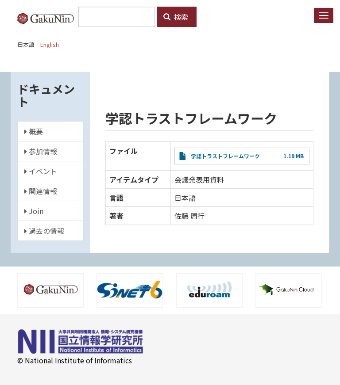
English (49, 44)
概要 (33, 131)
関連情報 (40, 191)
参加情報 (40, 151)
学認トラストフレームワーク (225, 156)
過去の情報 (44, 230)
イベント (40, 171)
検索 (175, 16)
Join (33, 211)
